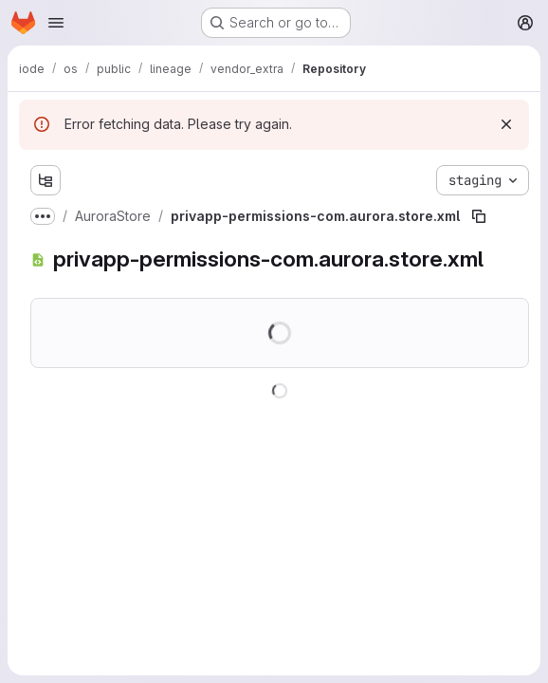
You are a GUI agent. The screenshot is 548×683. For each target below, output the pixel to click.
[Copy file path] (479, 216)
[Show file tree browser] (45, 180)
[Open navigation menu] (56, 23)
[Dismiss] (506, 124)
